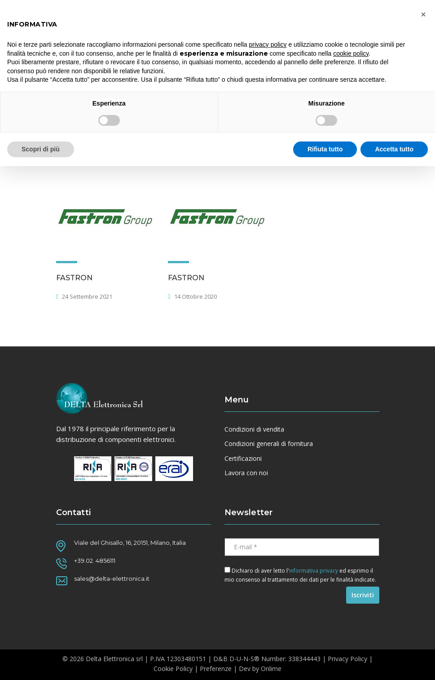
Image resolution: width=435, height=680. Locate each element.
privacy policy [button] (268, 44)
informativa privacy (313, 570)
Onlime (271, 668)
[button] (423, 14)
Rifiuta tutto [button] (325, 149)
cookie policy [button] (351, 53)
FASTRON (74, 278)
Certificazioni (243, 459)
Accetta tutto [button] (394, 149)
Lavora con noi (246, 473)
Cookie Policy (173, 668)
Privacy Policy (347, 658)
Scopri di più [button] (41, 149)
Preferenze (216, 668)
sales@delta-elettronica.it (111, 578)
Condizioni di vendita (254, 429)
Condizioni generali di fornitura (268, 444)
